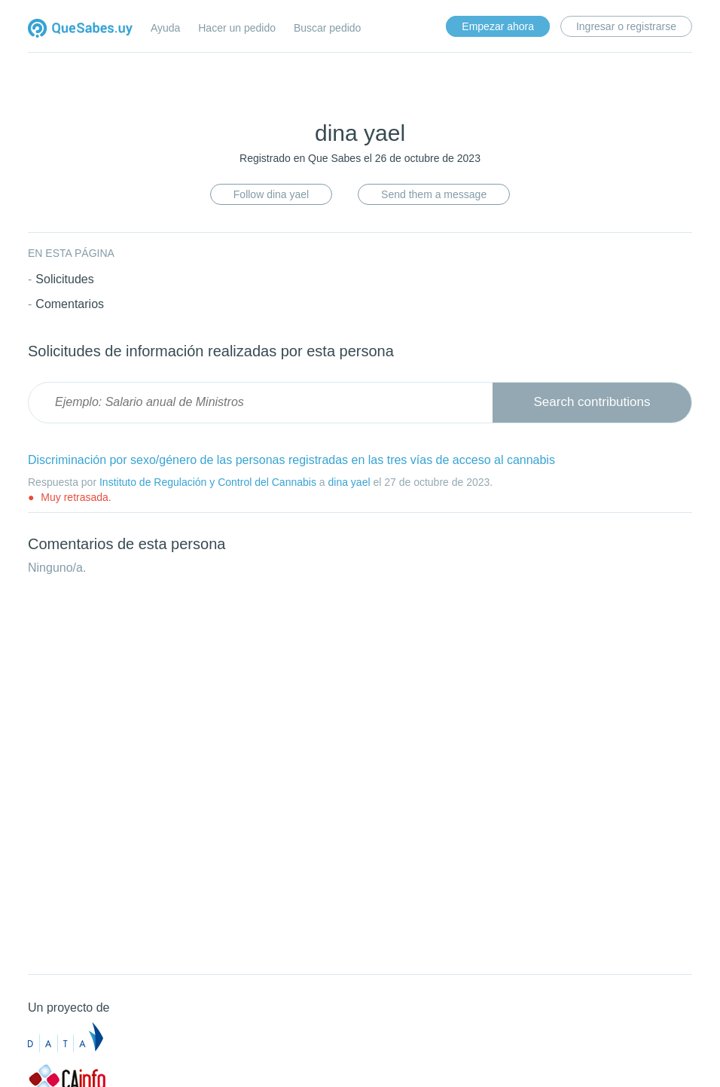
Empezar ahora (498, 26)
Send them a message (434, 194)
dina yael (349, 482)
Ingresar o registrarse (626, 26)
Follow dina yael (271, 194)
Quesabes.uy (80, 30)
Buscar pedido (328, 28)
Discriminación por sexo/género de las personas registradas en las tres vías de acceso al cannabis (291, 459)
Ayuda (165, 28)
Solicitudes (64, 279)
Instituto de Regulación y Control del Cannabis (207, 482)
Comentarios (69, 304)
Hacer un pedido (237, 28)
